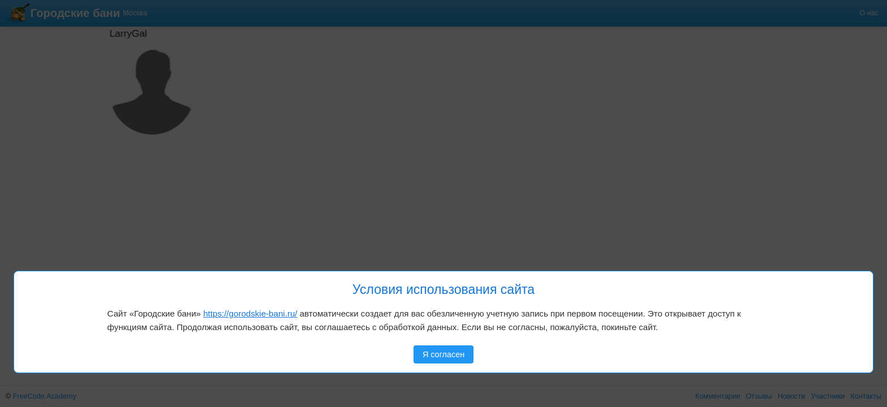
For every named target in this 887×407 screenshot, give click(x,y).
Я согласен (443, 354)
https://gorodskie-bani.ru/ (250, 313)
